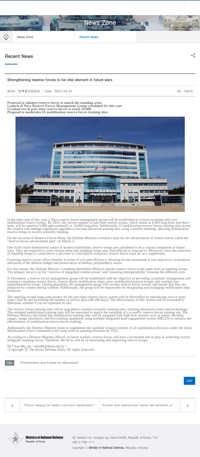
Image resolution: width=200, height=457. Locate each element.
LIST (189, 381)
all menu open (192, 7)
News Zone (25, 37)
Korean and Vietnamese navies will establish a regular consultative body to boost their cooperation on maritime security (149, 405)
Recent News (88, 37)
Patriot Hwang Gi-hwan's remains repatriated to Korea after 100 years (62, 405)
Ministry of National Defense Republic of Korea (100, 7)
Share (193, 55)
